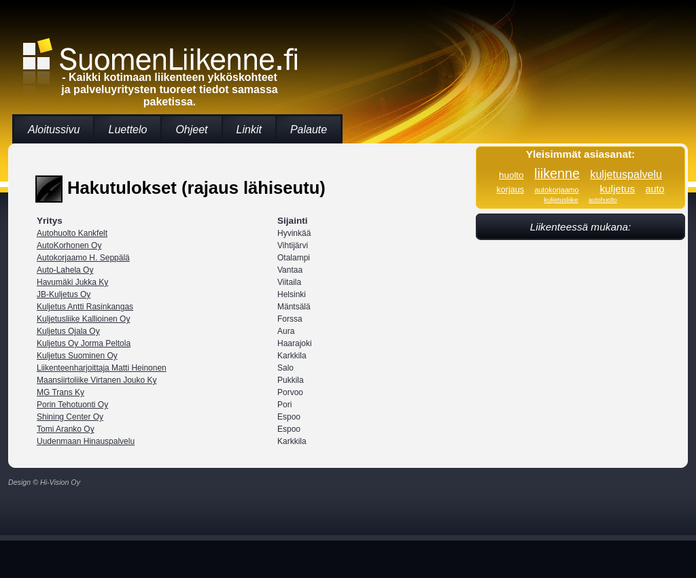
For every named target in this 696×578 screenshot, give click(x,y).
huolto (511, 175)
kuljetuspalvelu (626, 174)
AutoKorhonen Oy (69, 245)
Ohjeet (191, 129)
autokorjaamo (556, 190)
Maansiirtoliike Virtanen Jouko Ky (97, 380)
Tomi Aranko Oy (65, 429)
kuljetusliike (561, 199)
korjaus (510, 189)
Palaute (308, 129)
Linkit (249, 129)
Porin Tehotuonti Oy (72, 404)
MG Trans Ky (60, 392)
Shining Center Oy (70, 417)
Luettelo (127, 129)
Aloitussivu (54, 129)
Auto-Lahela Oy (65, 270)
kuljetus (617, 188)
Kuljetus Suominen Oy (77, 355)
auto (655, 189)
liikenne (557, 173)
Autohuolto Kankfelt (72, 233)
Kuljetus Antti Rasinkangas (85, 306)
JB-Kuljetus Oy (63, 294)
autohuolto (603, 200)
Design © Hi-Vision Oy (44, 482)
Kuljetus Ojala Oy (68, 331)
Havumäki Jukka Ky (72, 282)
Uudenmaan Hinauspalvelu (86, 441)
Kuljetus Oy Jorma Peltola (83, 343)
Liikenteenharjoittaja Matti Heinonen (102, 368)
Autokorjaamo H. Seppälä (83, 257)
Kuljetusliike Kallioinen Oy (83, 319)
